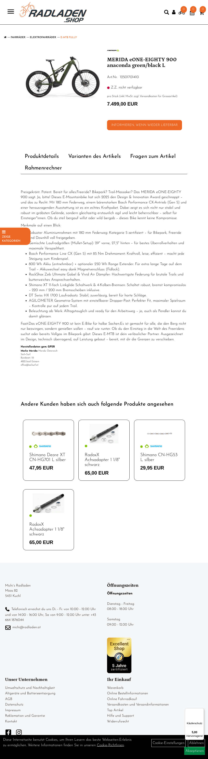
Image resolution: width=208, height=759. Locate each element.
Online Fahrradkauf (122, 699)
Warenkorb (115, 688)
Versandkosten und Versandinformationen (138, 704)
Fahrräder (18, 37)
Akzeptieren (194, 751)
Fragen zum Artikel (153, 156)
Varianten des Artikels (94, 156)
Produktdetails (42, 156)
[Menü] (201, 710)
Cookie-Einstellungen (168, 743)
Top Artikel (115, 710)
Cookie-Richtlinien (110, 745)
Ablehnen (196, 743)
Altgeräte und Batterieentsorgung (30, 693)
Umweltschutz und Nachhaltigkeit (30, 688)
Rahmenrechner (43, 168)
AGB (8, 699)
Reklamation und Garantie (25, 716)
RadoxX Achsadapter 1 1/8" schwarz (102, 460)
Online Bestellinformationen (127, 693)
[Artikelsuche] (158, 16)
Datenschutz (14, 704)
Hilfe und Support (120, 716)
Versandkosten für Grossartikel (158, 96)
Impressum (13, 710)
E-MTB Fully (69, 37)
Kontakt (11, 721)
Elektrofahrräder (43, 37)
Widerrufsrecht (118, 721)
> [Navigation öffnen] (17, 15)
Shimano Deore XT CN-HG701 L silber (47, 457)
